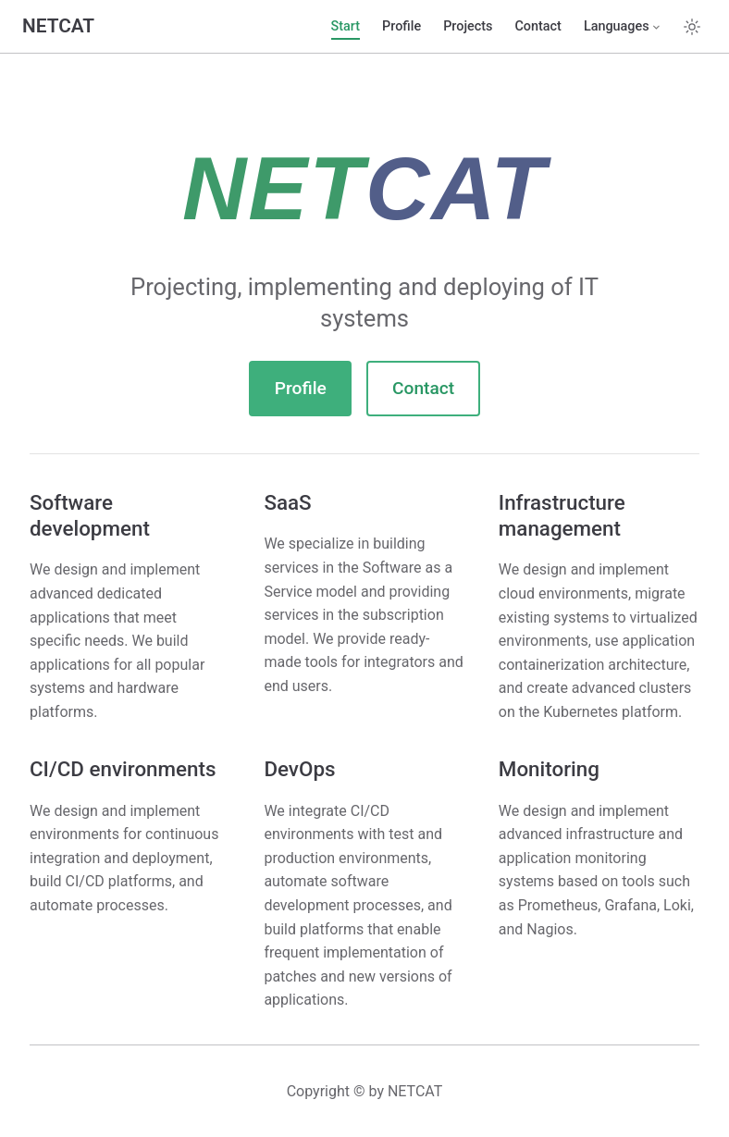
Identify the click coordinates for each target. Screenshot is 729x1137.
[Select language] (623, 27)
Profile (401, 26)
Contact (537, 26)
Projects (467, 26)
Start (346, 26)
